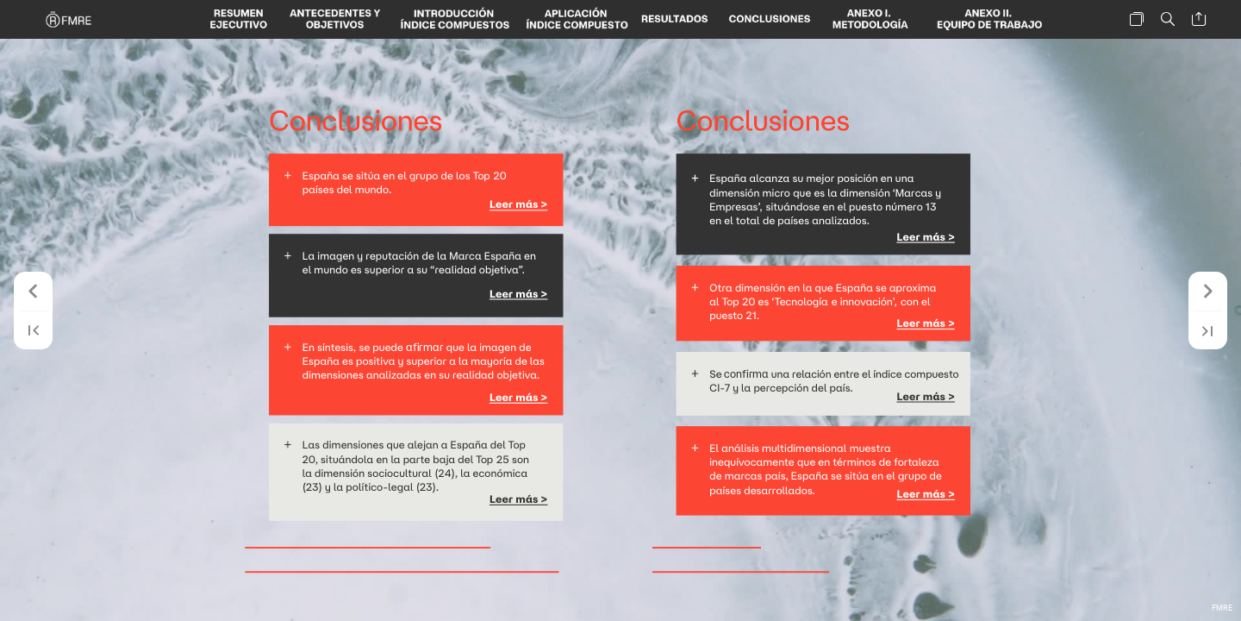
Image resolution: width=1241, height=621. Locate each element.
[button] (239, 19)
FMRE (1222, 608)
